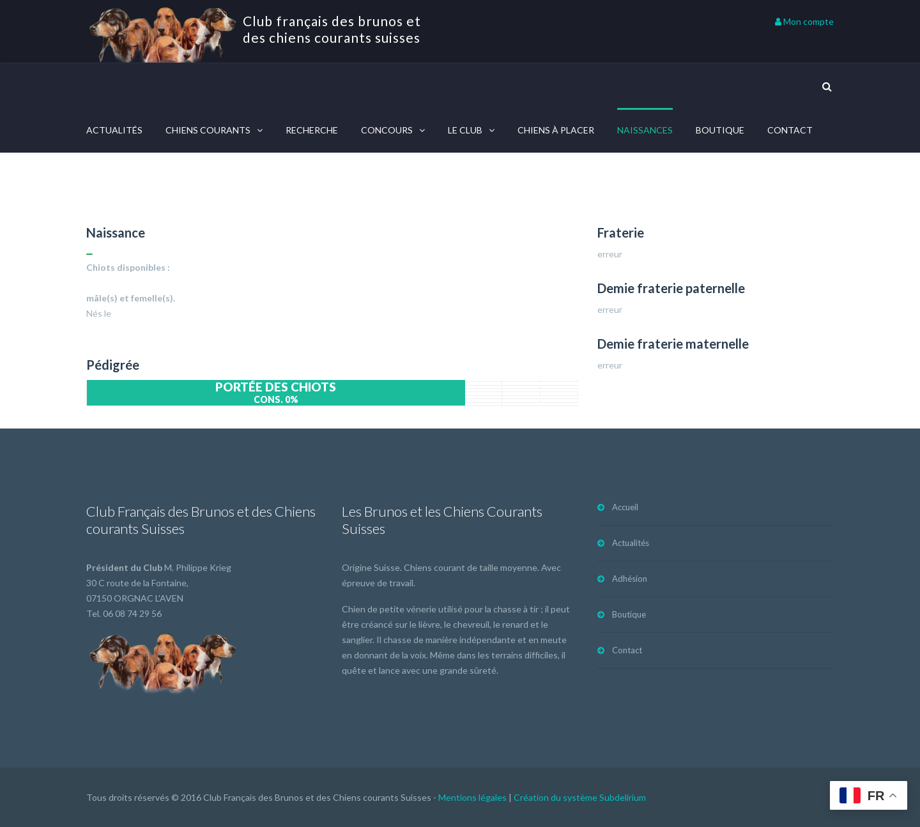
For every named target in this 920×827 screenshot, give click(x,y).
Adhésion (629, 578)
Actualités (114, 130)
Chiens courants (207, 130)
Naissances (645, 130)
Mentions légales (472, 797)
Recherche (312, 130)
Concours (387, 130)
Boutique (720, 130)
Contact (790, 130)
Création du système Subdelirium (580, 797)
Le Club (465, 130)
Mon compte (804, 21)
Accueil (625, 507)
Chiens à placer (556, 130)
